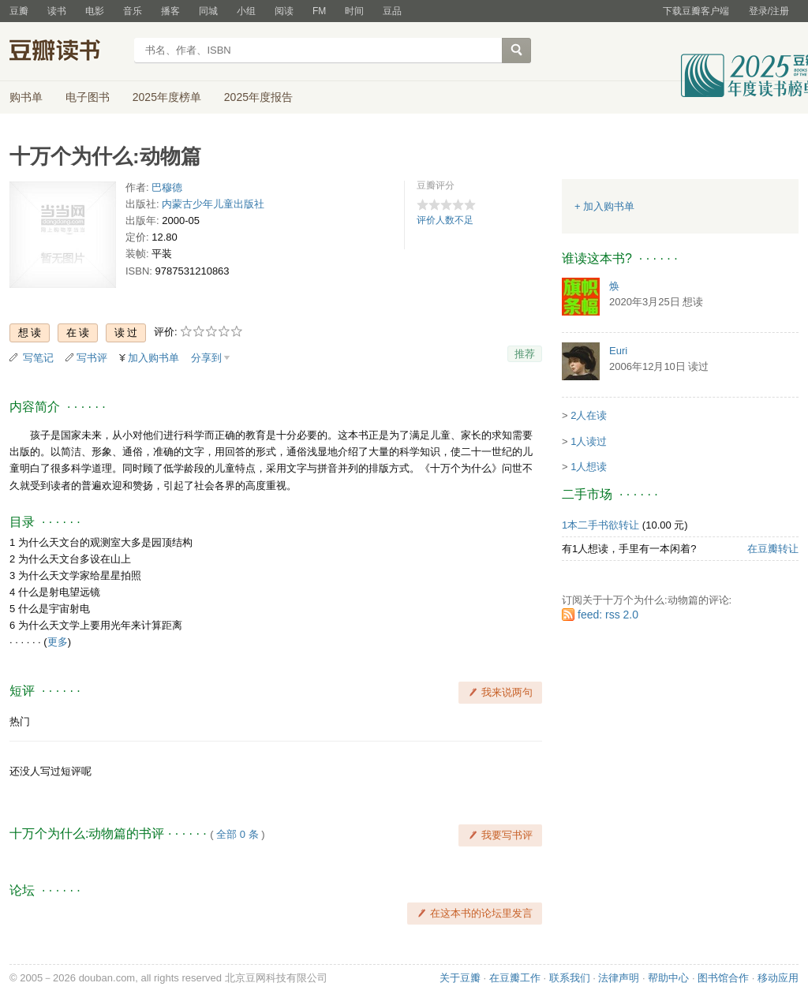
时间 (354, 11)
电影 (94, 11)
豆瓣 (18, 11)
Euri (618, 351)
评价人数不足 (445, 220)
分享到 (206, 358)
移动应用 (778, 978)
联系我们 (569, 978)
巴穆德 (167, 187)
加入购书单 (153, 358)
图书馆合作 (723, 978)
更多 (57, 642)
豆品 (392, 11)
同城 (208, 11)
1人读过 (588, 441)
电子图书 (87, 97)
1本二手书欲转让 (600, 525)
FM (319, 11)
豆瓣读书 (66, 52)
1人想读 (588, 467)
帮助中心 (668, 978)
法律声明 (618, 978)
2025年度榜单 (167, 97)
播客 (170, 11)
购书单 (26, 97)
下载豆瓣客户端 (696, 11)
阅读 (284, 11)
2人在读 (588, 415)
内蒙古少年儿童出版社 (213, 204)
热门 (19, 721)
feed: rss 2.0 (608, 614)
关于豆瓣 (460, 978)
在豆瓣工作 (515, 978)
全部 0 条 (237, 834)
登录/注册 (769, 11)
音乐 (132, 11)
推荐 (524, 354)
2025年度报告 (258, 97)
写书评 (92, 358)
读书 (56, 11)
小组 (246, 11)
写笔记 (38, 358)
